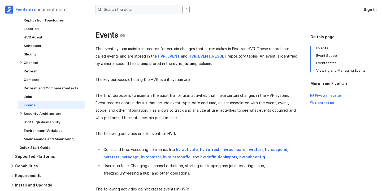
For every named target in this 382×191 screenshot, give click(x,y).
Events (322, 48)
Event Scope (326, 55)
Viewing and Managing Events (341, 70)
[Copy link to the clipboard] (122, 35)
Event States (326, 63)
